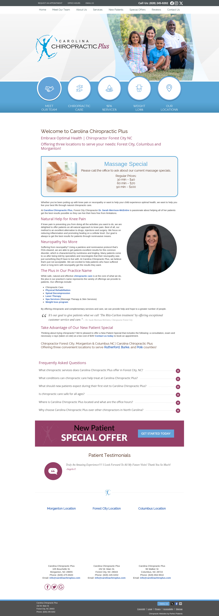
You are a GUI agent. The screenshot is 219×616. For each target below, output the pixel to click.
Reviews (156, 9)
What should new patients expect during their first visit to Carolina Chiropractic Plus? (92, 386)
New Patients (116, 9)
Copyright (141, 609)
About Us (81, 9)
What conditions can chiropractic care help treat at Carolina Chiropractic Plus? (88, 378)
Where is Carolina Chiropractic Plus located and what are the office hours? (86, 402)
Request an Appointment (50, 3)
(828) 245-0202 (158, 3)
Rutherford (112, 347)
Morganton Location (61, 508)
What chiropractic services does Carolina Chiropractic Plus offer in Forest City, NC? (91, 370)
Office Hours (74, 3)
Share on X (172, 603)
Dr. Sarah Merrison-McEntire (114, 210)
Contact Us (173, 9)
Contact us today (104, 336)
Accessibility (168, 609)
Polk (140, 347)
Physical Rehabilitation (57, 290)
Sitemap (179, 609)
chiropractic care (83, 276)
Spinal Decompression (57, 293)
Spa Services (52, 299)
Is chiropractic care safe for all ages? (62, 394)
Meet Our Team (61, 9)
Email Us (90, 3)
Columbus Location (152, 508)
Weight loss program (56, 302)
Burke (125, 347)
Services (98, 9)
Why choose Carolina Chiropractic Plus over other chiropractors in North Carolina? (91, 410)
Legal (150, 609)
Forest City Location (107, 508)
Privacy (158, 609)
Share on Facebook (176, 603)
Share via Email (180, 603)
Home (42, 9)
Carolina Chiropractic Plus (58, 210)
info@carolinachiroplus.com (64, 578)
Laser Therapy (53, 296)
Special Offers (138, 9)
